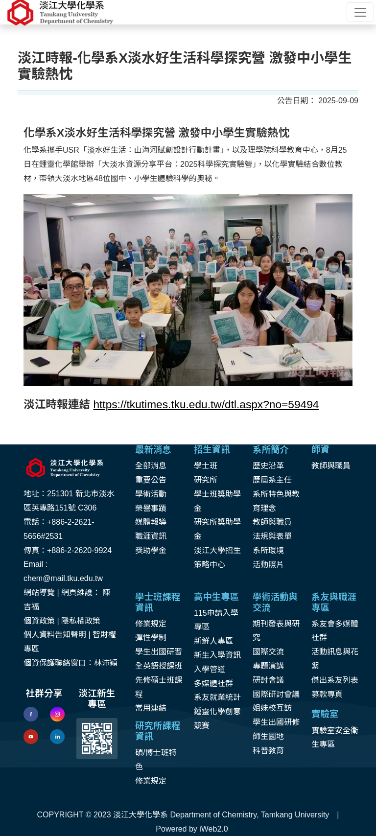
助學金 (154, 550)
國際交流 (268, 652)
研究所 (205, 480)
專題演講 (268, 666)
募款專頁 (327, 694)
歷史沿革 (268, 466)
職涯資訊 (150, 536)
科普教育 (268, 750)
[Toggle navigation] (360, 12)
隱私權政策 (80, 621)
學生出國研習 (158, 652)
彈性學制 (150, 637)
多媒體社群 (213, 683)
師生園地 (268, 736)
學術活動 (150, 494)
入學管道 (209, 669)
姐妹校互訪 (272, 708)
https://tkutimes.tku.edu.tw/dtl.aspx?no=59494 (206, 404)
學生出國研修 (276, 722)
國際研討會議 (276, 694)
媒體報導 (150, 522)
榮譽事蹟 (150, 508)
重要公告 (150, 480)
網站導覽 (39, 592)
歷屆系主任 (272, 480)
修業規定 (150, 624)
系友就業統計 (217, 697)
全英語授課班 (158, 666)
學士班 (205, 466)
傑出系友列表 (334, 680)
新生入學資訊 (217, 655)
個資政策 (39, 621)
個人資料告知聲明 (55, 634)
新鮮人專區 (213, 641)
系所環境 (268, 550)
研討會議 (268, 680)
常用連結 (150, 708)
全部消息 (150, 466)
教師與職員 (272, 522)
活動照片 (268, 564)
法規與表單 (272, 536)
